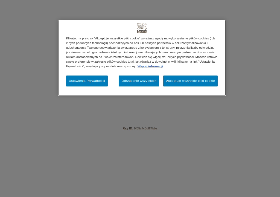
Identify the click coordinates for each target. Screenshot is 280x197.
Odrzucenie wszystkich (138, 80)
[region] (142, 58)
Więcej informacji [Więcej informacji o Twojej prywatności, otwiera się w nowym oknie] (150, 66)
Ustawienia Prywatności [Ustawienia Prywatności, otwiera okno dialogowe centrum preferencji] (87, 80)
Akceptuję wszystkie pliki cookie (190, 80)
